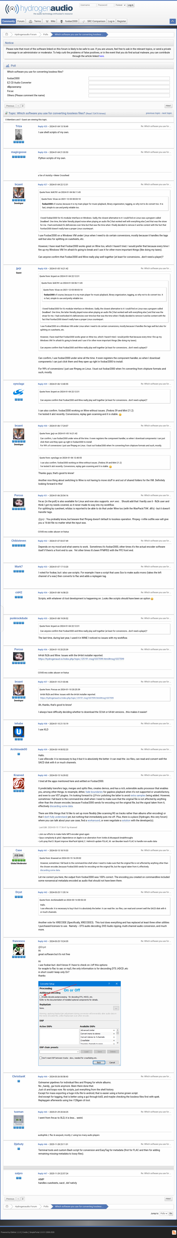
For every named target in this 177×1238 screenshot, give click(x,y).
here (101, 56)
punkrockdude (19, 618)
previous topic (153, 113)
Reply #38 (42, 724)
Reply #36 (42, 649)
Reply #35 (42, 618)
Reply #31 (42, 495)
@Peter (97, 795)
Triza (19, 126)
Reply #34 (42, 592)
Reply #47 (42, 1173)
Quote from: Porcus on (60, 689)
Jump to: (155, 1213)
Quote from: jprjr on (58, 433)
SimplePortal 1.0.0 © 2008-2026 (41, 1232)
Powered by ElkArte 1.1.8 (11, 1232)
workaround (93, 820)
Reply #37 (42, 682)
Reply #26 (42, 152)
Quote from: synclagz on (61, 458)
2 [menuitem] (22, 106)
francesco (19, 941)
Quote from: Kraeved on (60, 858)
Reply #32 (42, 541)
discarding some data (61, 806)
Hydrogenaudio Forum (26, 34)
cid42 (18, 592)
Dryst (19, 892)
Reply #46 (42, 1144)
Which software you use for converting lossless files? (81, 34)
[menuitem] (10, 106)
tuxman (19, 1111)
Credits (25, 1232)
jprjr (18, 268)
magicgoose (18, 152)
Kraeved (19, 775)
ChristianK (18, 1076)
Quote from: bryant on (60, 276)
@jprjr (41, 519)
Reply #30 (42, 426)
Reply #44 (42, 1076)
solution (126, 820)
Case (19, 850)
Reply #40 (42, 775)
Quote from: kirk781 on (60, 192)
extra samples (138, 795)
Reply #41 (42, 850)
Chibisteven (18, 540)
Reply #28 (42, 268)
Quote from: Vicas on (61, 199)
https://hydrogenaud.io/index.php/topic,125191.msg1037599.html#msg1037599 (81, 659)
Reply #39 (42, 749)
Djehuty (19, 1144)
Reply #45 (42, 1112)
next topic (167, 113)
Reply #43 (42, 941)
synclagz (18, 383)
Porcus (18, 495)
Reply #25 (42, 126)
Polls (45, 34)
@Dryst (42, 947)
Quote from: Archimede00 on (63, 900)
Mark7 (19, 566)
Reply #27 (42, 184)
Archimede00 (18, 749)
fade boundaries (94, 792)
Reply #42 (42, 892)
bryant (19, 184)
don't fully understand (55, 817)
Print (168, 106)
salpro (18, 1173)
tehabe (18, 723)
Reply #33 (42, 567)
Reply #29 (42, 384)
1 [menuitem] (18, 106)
